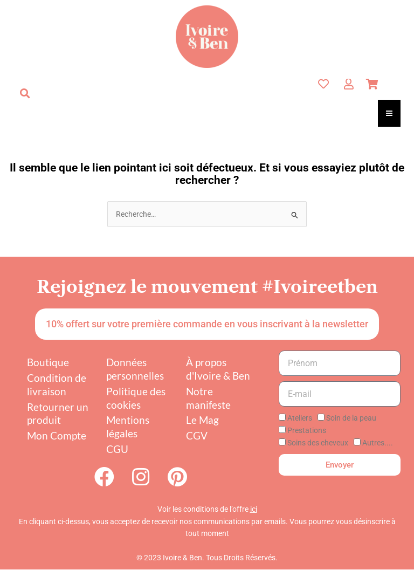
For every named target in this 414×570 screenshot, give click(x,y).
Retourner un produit (57, 414)
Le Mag (202, 420)
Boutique (48, 362)
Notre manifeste (208, 398)
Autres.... (377, 442)
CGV (197, 435)
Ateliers (299, 418)
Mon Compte (56, 435)
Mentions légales (127, 426)
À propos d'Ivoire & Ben (218, 369)
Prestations (306, 430)
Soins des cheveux (317, 442)
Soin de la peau (351, 418)
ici (253, 509)
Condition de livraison (56, 384)
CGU (117, 449)
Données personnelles (135, 369)
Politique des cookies (135, 398)
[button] (24, 93)
